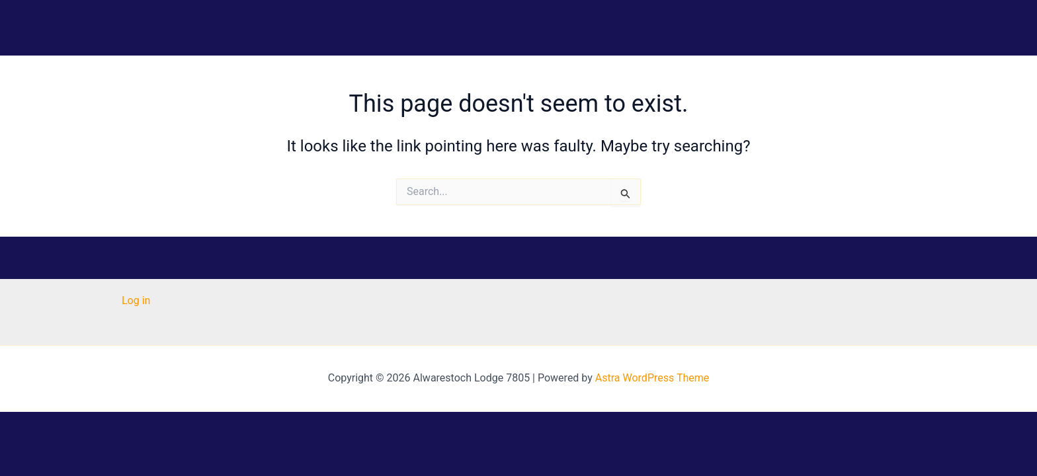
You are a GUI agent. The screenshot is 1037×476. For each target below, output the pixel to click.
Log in (136, 300)
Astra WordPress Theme (652, 378)
